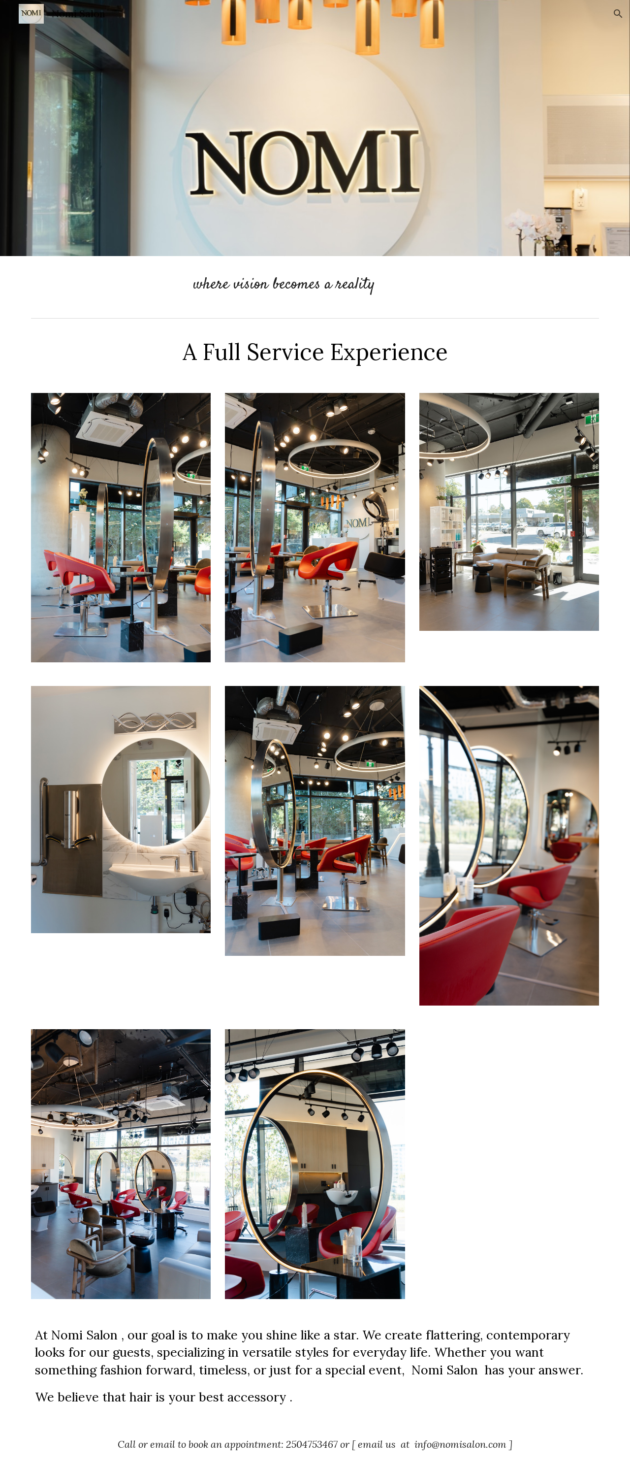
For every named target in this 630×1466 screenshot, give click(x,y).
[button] (618, 14)
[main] (315, 285)
